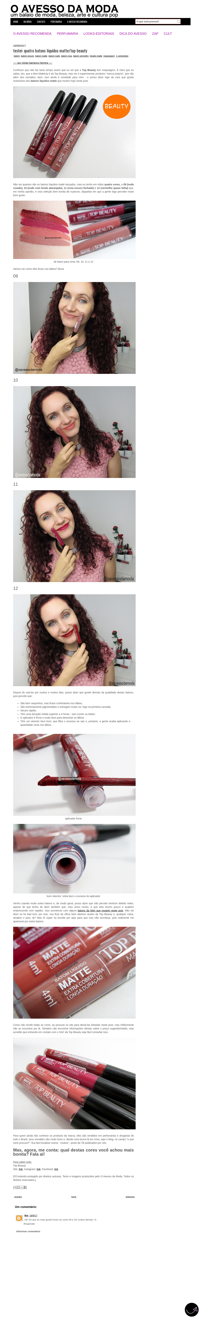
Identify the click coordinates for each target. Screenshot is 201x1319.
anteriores (130, 1197)
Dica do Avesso (133, 33)
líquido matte (96, 56)
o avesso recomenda (77, 21)
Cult (168, 33)
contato (41, 21)
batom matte (41, 56)
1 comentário (122, 56)
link (21, 1169)
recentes (18, 1197)
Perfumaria (67, 33)
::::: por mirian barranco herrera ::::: (32, 62)
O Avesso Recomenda (32, 33)
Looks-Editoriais (99, 33)
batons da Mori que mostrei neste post (100, 910)
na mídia (28, 21)
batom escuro (27, 56)
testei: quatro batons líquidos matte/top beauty (50, 50)
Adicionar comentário (28, 1231)
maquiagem (109, 56)
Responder (29, 1223)
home (15, 21)
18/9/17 (33, 1215)
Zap (155, 33)
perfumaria (56, 21)
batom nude (54, 56)
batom (17, 56)
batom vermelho (81, 56)
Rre (26, 1215)
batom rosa (66, 56)
